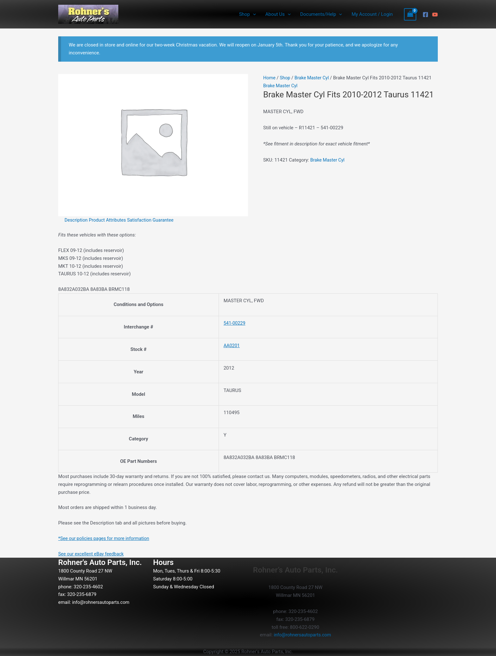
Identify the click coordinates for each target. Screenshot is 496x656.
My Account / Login (372, 14)
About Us (278, 14)
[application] (253, 14)
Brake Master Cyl (313, 78)
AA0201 (232, 345)
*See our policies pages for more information (105, 538)
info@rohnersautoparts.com (102, 602)
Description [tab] (77, 220)
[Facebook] (425, 14)
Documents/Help (321, 14)
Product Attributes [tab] (109, 220)
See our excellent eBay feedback (92, 553)
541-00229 (235, 323)
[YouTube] (435, 14)
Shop (247, 14)
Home (269, 78)
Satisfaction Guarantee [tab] (153, 220)
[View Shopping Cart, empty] (410, 14)
